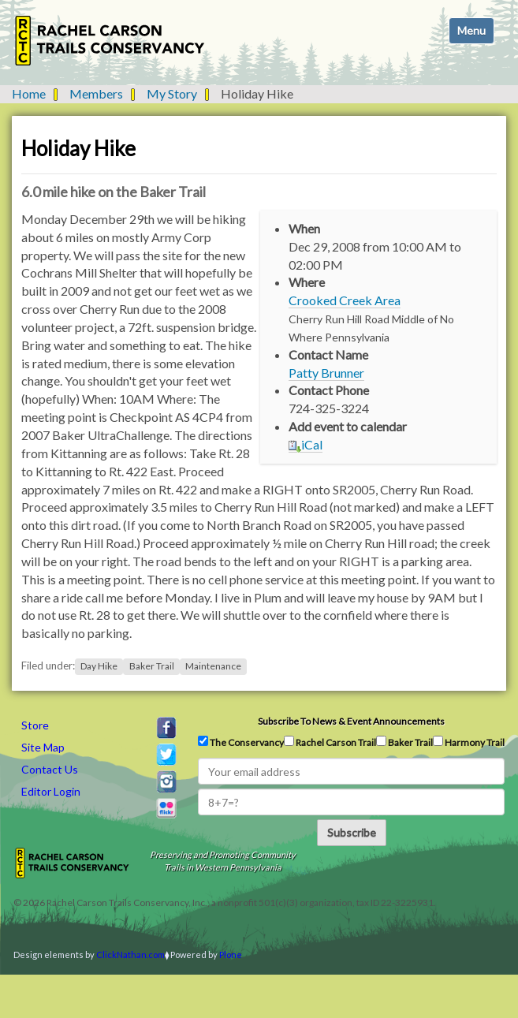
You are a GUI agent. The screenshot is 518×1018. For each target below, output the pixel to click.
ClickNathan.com (130, 954)
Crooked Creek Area (345, 300)
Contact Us (49, 769)
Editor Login (50, 791)
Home (29, 93)
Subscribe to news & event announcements (351, 721)
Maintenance (213, 666)
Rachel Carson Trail (330, 742)
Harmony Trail (469, 742)
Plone (230, 954)
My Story (172, 93)
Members (96, 93)
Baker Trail (151, 666)
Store (35, 725)
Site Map (43, 747)
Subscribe (351, 832)
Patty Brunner (326, 372)
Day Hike (98, 666)
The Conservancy (241, 742)
